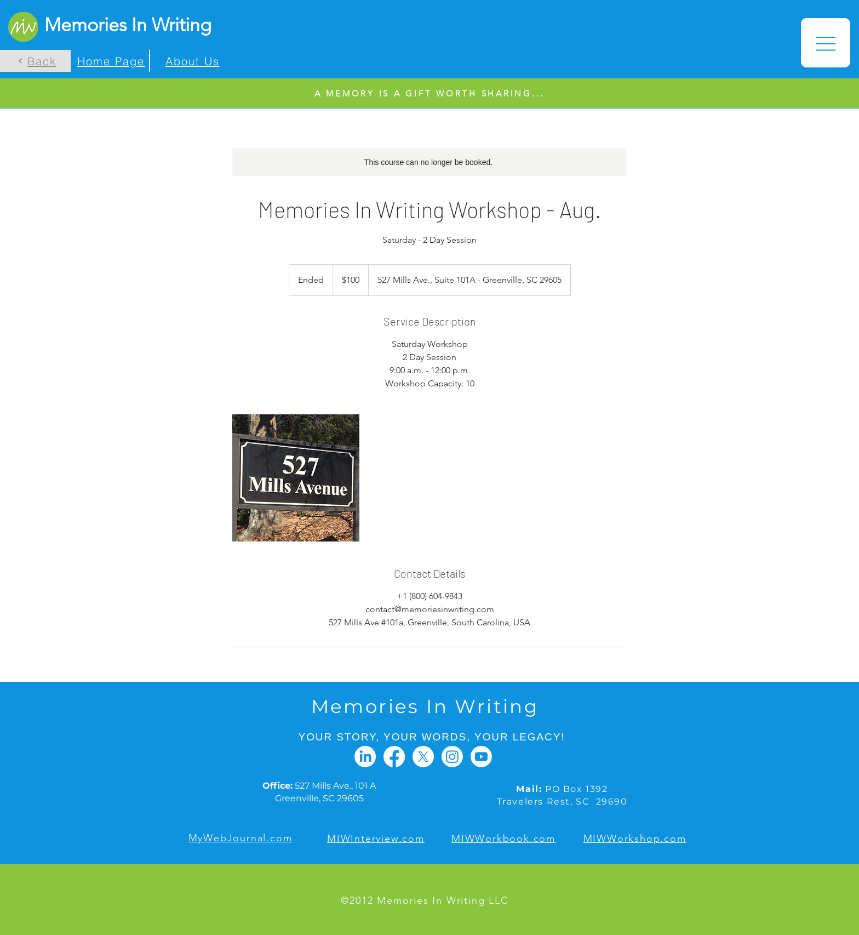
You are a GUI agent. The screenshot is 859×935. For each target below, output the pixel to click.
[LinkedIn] (365, 756)
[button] (825, 42)
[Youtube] (481, 756)
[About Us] (190, 61)
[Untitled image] (295, 477)
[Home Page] (110, 61)
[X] (423, 756)
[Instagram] (452, 756)
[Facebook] (394, 756)
